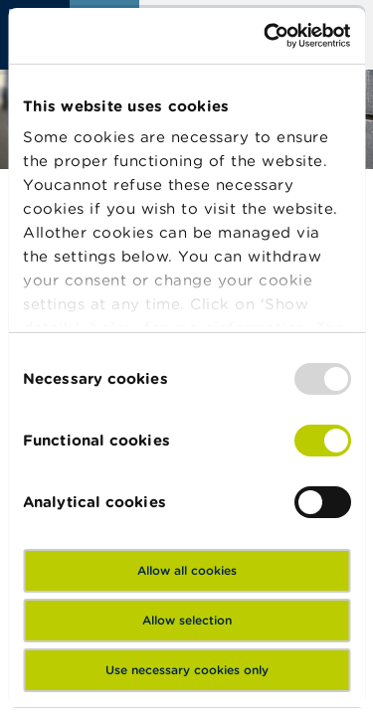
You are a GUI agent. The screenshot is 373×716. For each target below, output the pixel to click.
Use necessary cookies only (187, 669)
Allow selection (187, 620)
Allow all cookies (187, 570)
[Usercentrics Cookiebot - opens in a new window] (265, 36)
